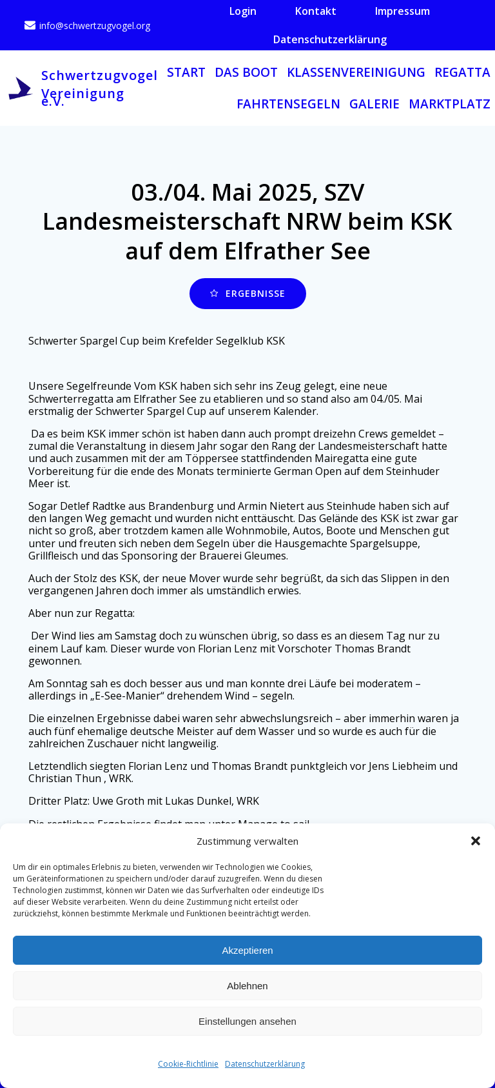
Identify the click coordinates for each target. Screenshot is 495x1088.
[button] (475, 840)
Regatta (462, 72)
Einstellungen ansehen (247, 1021)
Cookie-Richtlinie (188, 1063)
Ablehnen (247, 985)
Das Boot (246, 72)
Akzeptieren (247, 950)
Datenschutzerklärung (265, 1063)
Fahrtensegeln (288, 104)
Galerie (374, 104)
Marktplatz (449, 104)
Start (186, 72)
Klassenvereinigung (356, 72)
